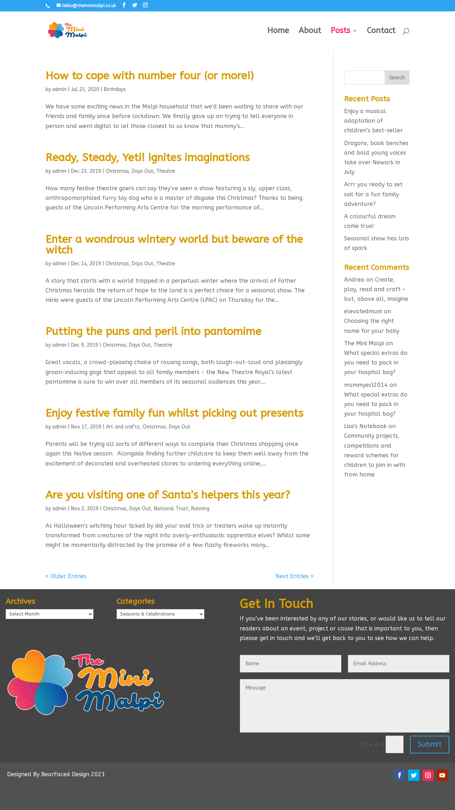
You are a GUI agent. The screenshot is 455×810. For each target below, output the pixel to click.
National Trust (171, 509)
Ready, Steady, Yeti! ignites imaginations (148, 157)
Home (278, 31)
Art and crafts (123, 427)
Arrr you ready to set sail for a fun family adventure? (373, 194)
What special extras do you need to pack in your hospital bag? (375, 362)
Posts (340, 31)
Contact (381, 31)
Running (200, 509)
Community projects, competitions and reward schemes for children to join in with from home (374, 455)
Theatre (165, 171)
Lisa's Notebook (365, 426)
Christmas (117, 171)
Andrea (354, 279)
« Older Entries (66, 576)
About (310, 31)
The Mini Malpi (364, 343)
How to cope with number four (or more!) (149, 75)
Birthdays (115, 89)
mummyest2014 (366, 385)
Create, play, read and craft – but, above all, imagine (376, 289)
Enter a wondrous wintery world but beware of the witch (174, 244)
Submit (429, 744)
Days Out (143, 171)
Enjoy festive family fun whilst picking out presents (174, 413)
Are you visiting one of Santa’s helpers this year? (168, 495)
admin (59, 89)
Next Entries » (294, 576)
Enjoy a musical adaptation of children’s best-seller (373, 121)
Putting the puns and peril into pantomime (153, 331)
